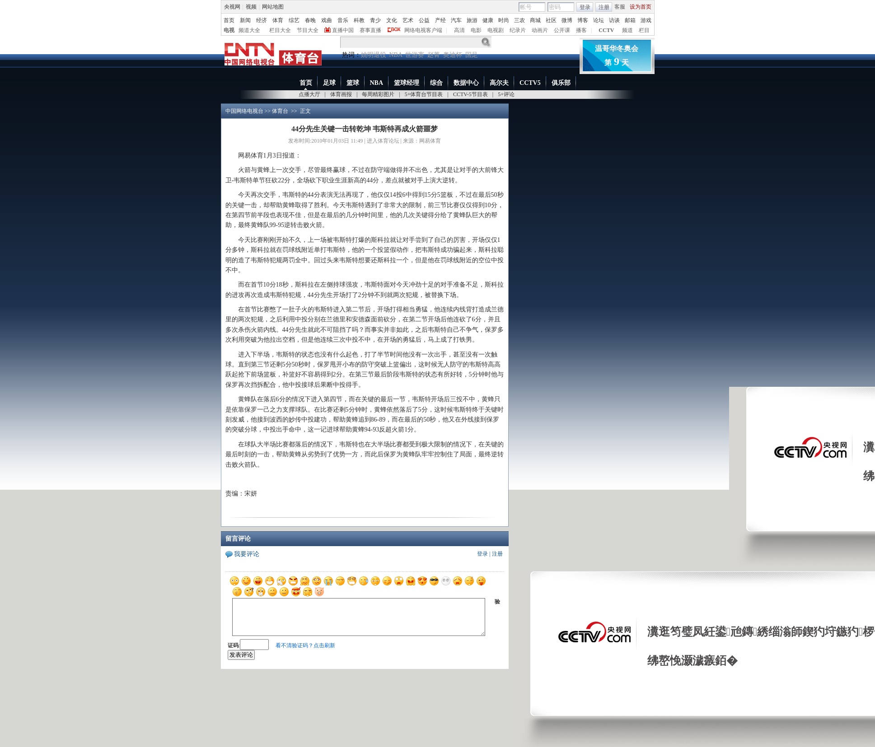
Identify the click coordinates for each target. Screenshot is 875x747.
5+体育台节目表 (424, 94)
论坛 (598, 20)
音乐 (342, 20)
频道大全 (249, 30)
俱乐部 (561, 82)
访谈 (614, 20)
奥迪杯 (452, 54)
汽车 (456, 20)
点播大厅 (309, 94)
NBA (395, 54)
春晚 (310, 20)
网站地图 (273, 7)
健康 (487, 20)
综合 (436, 82)
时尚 (503, 20)
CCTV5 (530, 82)
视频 (251, 7)
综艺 (294, 20)
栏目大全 (280, 30)
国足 (471, 54)
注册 (604, 7)
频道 (627, 30)
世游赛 (414, 54)
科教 (359, 20)
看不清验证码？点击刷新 (305, 645)
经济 (261, 20)
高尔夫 (499, 82)
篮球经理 (406, 82)
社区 (551, 20)
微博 (566, 20)
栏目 (644, 30)
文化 (391, 20)
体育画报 (341, 94)
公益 (424, 20)
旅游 (472, 20)
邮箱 (630, 20)
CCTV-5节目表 (470, 94)
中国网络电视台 (244, 111)
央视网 (232, 7)
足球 (329, 82)
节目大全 (307, 30)
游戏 (646, 20)
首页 (229, 20)
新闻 (245, 20)
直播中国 (343, 30)
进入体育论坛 (383, 141)
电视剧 (495, 30)
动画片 (540, 30)
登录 (585, 7)
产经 (440, 20)
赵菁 (433, 54)
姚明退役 (373, 54)
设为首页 (640, 7)
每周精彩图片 (378, 94)
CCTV (606, 30)
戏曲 (326, 20)
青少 (375, 20)
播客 (581, 30)
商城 (535, 20)
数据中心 (466, 82)
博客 (582, 20)
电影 (476, 30)
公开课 (562, 30)
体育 (277, 20)
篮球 (352, 82)
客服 (619, 7)
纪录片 (518, 30)
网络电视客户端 (423, 30)
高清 (459, 30)
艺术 (407, 20)
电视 (229, 30)
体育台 (280, 111)
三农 (519, 20)
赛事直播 (370, 30)
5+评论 (506, 94)
